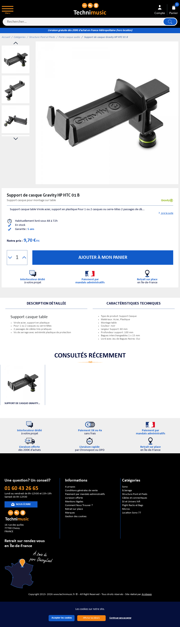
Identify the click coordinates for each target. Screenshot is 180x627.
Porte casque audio (69, 37)
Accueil (6, 37)
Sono (125, 486)
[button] (10, 257)
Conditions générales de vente (81, 490)
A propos (70, 486)
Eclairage (127, 490)
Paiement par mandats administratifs (85, 494)
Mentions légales (74, 501)
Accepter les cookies (61, 618)
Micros (126, 509)
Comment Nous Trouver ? (79, 505)
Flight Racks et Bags (132, 505)
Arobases (147, 594)
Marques (70, 512)
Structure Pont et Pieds (42, 37)
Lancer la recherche (170, 22)
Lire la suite (165, 213)
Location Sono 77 (131, 512)
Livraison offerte (74, 498)
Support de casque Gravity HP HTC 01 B (23, 403)
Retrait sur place (74, 509)
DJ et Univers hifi (131, 501)
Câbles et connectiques (134, 498)
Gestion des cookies (75, 516)
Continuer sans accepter (120, 618)
